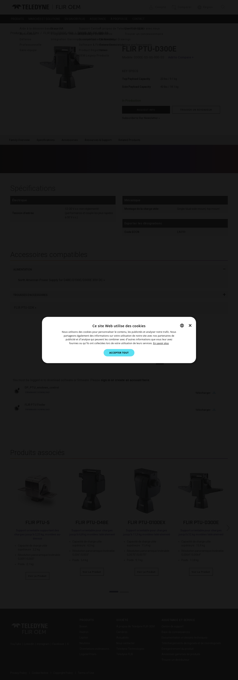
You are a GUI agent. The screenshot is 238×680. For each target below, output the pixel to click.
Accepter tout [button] (119, 352)
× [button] (190, 325)
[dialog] (119, 340)
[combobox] (182, 325)
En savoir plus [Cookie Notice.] (161, 343)
